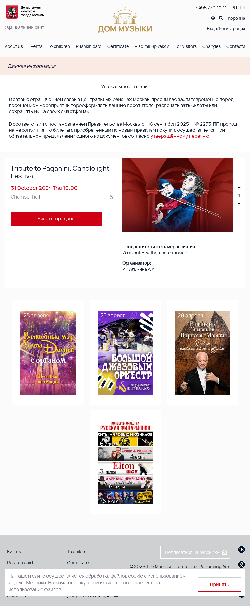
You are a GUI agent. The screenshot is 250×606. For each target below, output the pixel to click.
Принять (219, 584)
